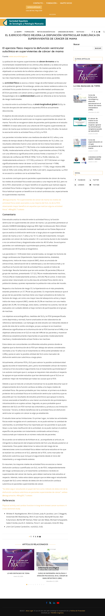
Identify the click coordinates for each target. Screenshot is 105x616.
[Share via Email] (40, 537)
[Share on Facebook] (33, 537)
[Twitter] (94, 31)
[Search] (104, 31)
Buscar (76, 44)
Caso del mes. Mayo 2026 (34, 10)
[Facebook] (92, 31)
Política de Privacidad (77, 611)
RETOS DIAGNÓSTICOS (46, 32)
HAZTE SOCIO (66, 3)
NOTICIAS (80, 32)
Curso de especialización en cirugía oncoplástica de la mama (95, 144)
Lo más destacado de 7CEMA (18, 573)
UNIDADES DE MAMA (65, 32)
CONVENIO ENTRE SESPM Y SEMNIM (94, 158)
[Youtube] (99, 31)
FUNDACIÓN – (52, 3)
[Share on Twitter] (35, 537)
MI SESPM (52, 14)
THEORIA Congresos (57, 613)
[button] (43, 7)
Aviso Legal (29, 611)
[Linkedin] (97, 31)
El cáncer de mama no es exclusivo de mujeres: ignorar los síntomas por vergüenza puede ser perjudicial (95, 125)
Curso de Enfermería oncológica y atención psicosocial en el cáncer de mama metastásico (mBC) (52, 575)
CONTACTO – (38, 3)
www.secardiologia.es (18, 56)
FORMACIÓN (29, 32)
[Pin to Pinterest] (37, 537)
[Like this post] (31, 537)
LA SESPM (18, 32)
